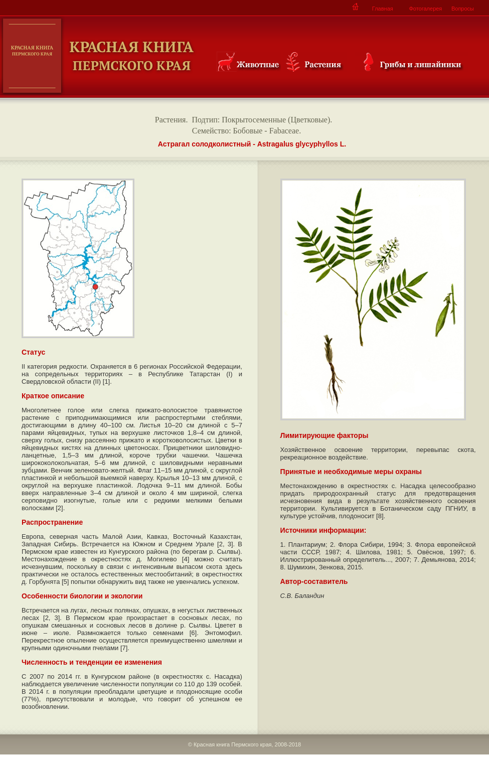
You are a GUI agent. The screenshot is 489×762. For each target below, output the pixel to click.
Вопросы (462, 9)
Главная (382, 9)
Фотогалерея (425, 9)
